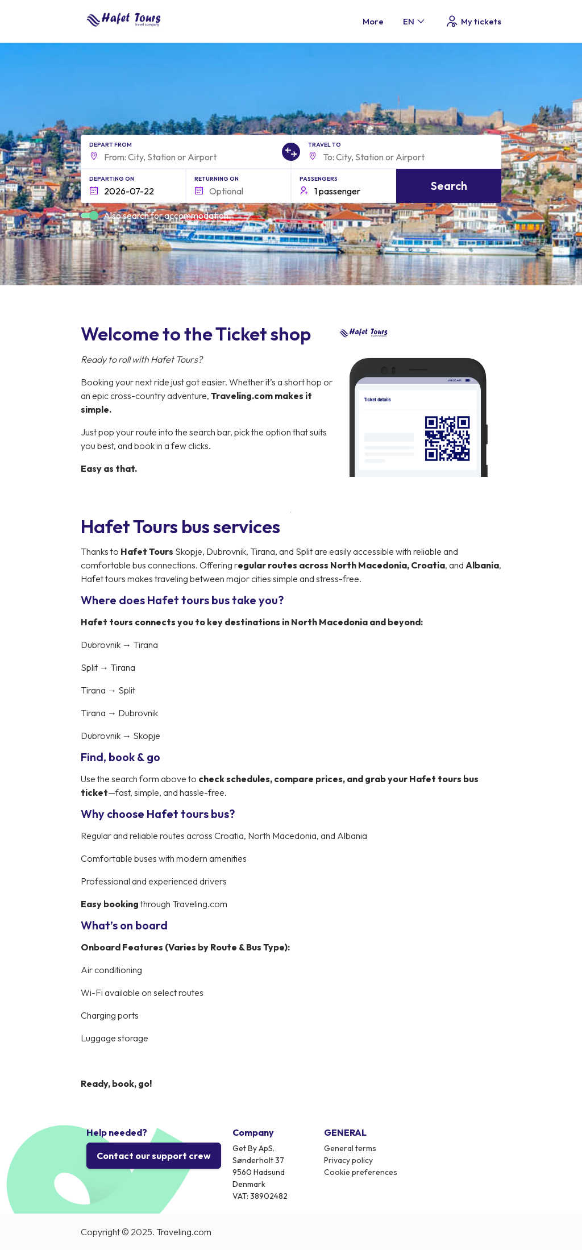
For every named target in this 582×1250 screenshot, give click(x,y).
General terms (350, 1148)
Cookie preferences (360, 1172)
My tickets (473, 21)
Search (449, 185)
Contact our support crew (154, 1155)
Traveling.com (183, 1231)
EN (414, 21)
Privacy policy (348, 1160)
